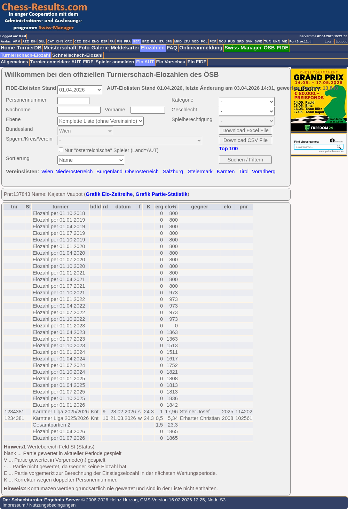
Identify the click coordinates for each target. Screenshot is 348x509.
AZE (25, 41)
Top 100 (228, 148)
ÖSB (269, 47)
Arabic (6, 41)
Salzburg (173, 171)
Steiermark (200, 171)
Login (329, 41)
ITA (161, 41)
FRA (127, 41)
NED (195, 41)
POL (204, 41)
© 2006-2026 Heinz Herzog (108, 499)
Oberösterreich (142, 171)
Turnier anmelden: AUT (55, 61)
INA (154, 41)
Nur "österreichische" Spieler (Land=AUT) (111, 150)
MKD (178, 41)
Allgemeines (14, 61)
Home (8, 47)
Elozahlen (153, 47)
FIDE (282, 47)
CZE (77, 41)
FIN (119, 41)
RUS (231, 41)
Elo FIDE (197, 61)
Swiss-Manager (243, 47)
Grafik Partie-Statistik (162, 194)
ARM (16, 41)
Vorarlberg (264, 171)
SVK (249, 41)
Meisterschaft (60, 47)
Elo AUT (145, 61)
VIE (284, 41)
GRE (145, 41)
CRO (68, 41)
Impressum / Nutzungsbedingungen (39, 505)
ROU (222, 41)
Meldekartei (125, 47)
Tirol (243, 171)
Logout (341, 41)
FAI (112, 41)
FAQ (172, 47)
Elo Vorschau (170, 61)
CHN (59, 41)
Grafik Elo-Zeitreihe (109, 194)
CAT (50, 41)
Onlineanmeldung (200, 47)
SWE (258, 41)
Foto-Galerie (94, 47)
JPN (169, 41)
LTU (187, 41)
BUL (42, 41)
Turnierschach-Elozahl (25, 55)
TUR (267, 41)
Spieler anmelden (115, 61)
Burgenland (109, 171)
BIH (34, 41)
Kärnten (226, 171)
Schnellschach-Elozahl (77, 55)
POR (212, 41)
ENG (95, 41)
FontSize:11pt (299, 41)
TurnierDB (29, 47)
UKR (276, 41)
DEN (86, 41)
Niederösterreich (74, 171)
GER (136, 41)
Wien (47, 171)
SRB (240, 41)
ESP (104, 41)
